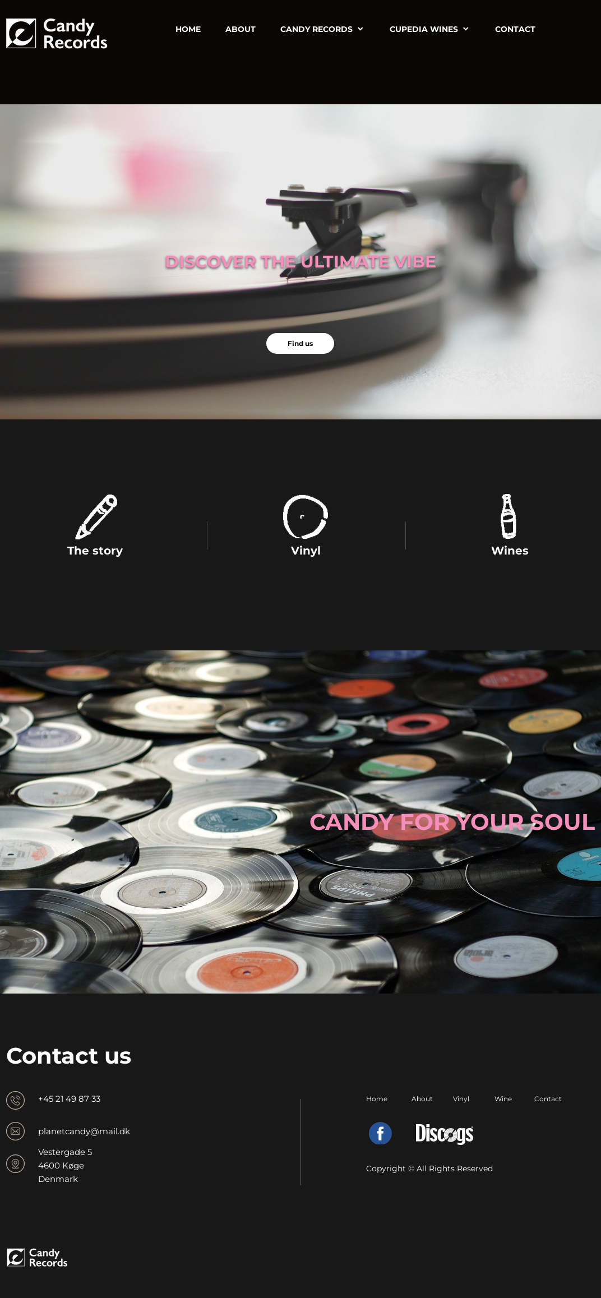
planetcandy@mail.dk (84, 1131)
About (422, 1098)
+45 (47, 1098)
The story (95, 550)
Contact (548, 1098)
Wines (510, 550)
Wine (503, 1098)
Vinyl (306, 550)
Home (376, 1098)
